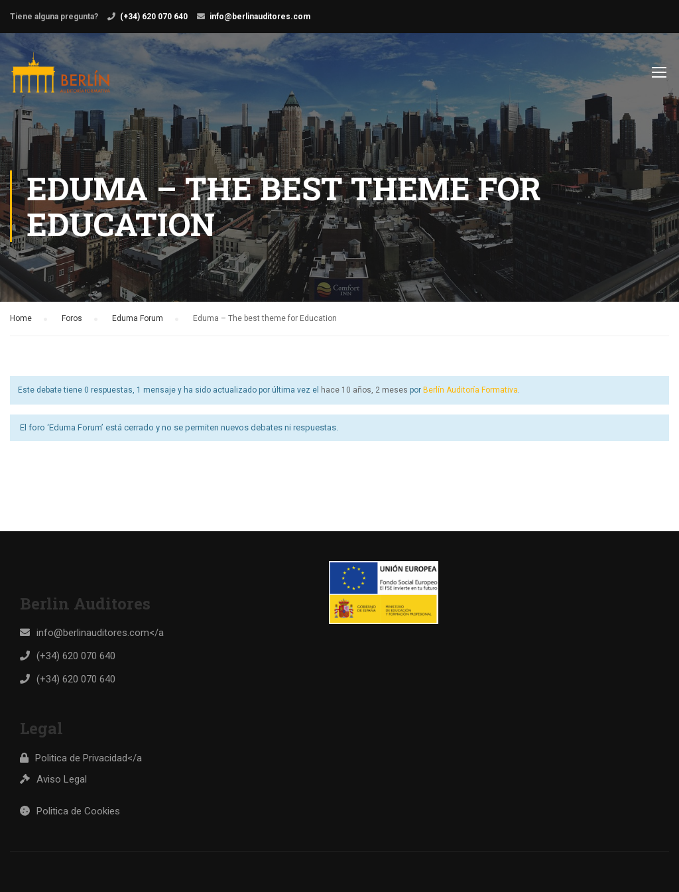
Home (21, 318)
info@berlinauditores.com (260, 16)
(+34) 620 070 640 (154, 16)
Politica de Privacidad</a (88, 758)
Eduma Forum (137, 318)
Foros (72, 318)
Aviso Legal (61, 779)
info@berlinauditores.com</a (100, 633)
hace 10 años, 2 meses (364, 390)
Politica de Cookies (78, 811)
